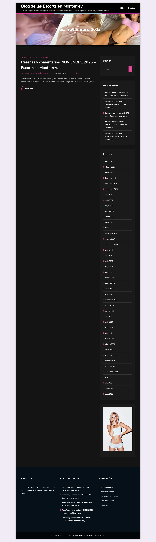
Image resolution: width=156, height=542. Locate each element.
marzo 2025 (109, 211)
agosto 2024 (109, 250)
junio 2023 (109, 322)
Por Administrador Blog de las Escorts (34, 73)
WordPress (69, 535)
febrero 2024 (110, 283)
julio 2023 (108, 316)
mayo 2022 (109, 394)
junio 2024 (109, 261)
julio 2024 (108, 255)
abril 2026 (108, 161)
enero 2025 (109, 222)
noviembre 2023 (111, 300)
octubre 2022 (110, 366)
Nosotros (131, 8)
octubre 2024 (110, 239)
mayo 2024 (109, 266)
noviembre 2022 (111, 361)
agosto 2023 (109, 311)
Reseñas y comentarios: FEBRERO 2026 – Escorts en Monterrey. (115, 104)
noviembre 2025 (111, 183)
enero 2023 (109, 350)
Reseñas (104, 505)
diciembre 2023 (110, 294)
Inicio (122, 8)
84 (78, 73)
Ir (130, 69)
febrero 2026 (110, 167)
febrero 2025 (110, 217)
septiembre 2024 (111, 244)
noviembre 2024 (111, 233)
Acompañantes (107, 487)
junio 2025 (109, 200)
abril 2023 (108, 333)
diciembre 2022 (110, 355)
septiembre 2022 (111, 372)
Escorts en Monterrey (42, 57)
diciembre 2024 (110, 228)
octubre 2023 (110, 305)
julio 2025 (108, 194)
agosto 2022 (109, 377)
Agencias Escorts (27, 57)
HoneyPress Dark (85, 535)
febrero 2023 (110, 344)
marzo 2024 (109, 278)
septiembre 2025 (111, 189)
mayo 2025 (109, 206)
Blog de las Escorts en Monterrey (52, 6)
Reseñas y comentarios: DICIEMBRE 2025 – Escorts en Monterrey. (116, 124)
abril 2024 (108, 272)
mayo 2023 (109, 327)
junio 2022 (109, 388)
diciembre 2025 (110, 178)
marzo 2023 (109, 338)
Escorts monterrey (108, 501)
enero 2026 (109, 172)
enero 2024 (109, 289)
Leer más (29, 89)
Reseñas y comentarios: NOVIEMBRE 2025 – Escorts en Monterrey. (116, 136)
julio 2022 (108, 383)
